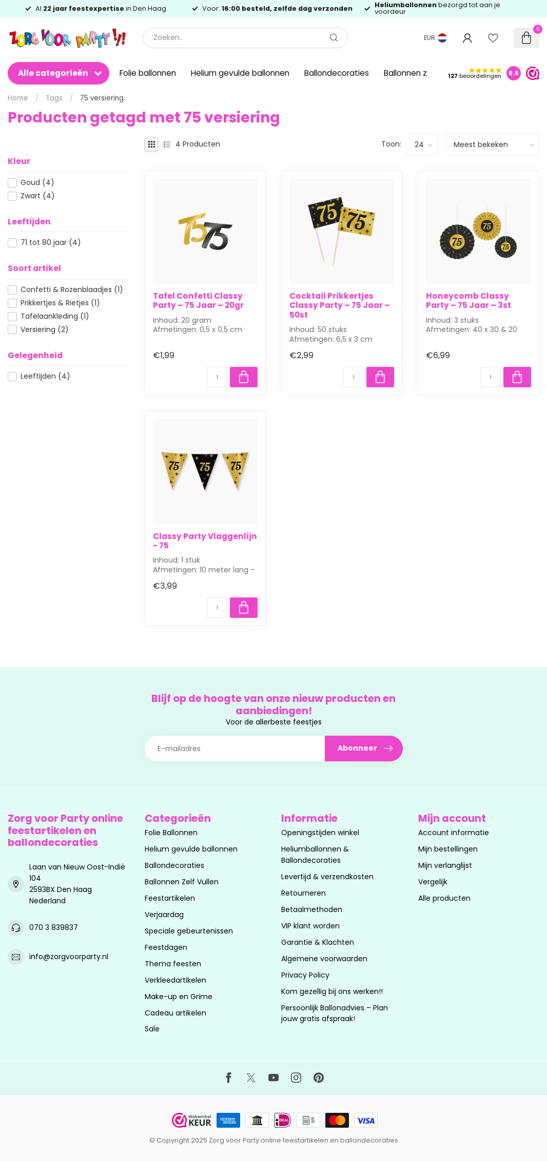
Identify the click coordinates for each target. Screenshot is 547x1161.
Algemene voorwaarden (324, 958)
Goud (37, 182)
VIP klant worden (310, 926)
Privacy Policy (305, 975)
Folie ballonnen (148, 73)
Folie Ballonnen (171, 832)
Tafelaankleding (55, 316)
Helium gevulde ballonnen (240, 73)
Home (18, 98)
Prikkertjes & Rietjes (60, 303)
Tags (54, 98)
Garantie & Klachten (317, 942)
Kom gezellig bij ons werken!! (332, 991)
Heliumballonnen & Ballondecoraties (315, 854)
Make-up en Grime (178, 996)
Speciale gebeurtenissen (189, 931)
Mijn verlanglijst (445, 865)
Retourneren (303, 893)
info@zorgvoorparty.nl (68, 956)
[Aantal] (217, 377)
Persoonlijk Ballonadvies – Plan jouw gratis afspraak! (334, 1013)
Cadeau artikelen (175, 1013)
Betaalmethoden (311, 909)
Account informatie (453, 832)
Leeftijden (45, 376)
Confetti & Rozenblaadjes (72, 290)
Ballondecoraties (336, 73)
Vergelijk (432, 882)
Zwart (38, 196)
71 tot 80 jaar (51, 242)
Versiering (45, 330)
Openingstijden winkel (320, 832)
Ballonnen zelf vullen (422, 73)
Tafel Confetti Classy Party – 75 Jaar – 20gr (198, 301)
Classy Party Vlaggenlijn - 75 (205, 541)
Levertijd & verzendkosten (327, 877)
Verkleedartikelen (175, 980)
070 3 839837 (53, 927)
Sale (152, 1029)
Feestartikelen (170, 898)
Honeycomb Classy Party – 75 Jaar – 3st (468, 301)
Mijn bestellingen (448, 849)
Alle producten (444, 898)
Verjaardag (164, 914)
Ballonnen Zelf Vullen (182, 882)
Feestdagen (166, 947)
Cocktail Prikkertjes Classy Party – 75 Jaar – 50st (339, 306)
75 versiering (102, 98)
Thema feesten (173, 964)
